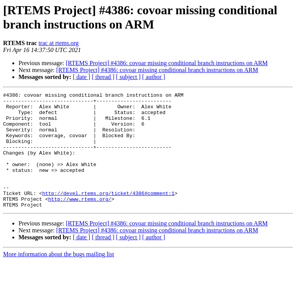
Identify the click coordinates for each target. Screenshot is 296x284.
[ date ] (81, 77)
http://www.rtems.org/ (79, 220)
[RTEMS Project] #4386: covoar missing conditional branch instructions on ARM (167, 63)
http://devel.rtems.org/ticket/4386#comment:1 (108, 213)
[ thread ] (103, 77)
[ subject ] (128, 77)
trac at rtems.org (59, 43)
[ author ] (153, 77)
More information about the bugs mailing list (58, 277)
